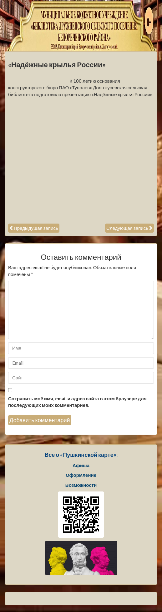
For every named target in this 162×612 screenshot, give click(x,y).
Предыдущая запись (36, 228)
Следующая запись (127, 228)
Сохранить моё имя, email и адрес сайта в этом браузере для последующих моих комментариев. (77, 402)
